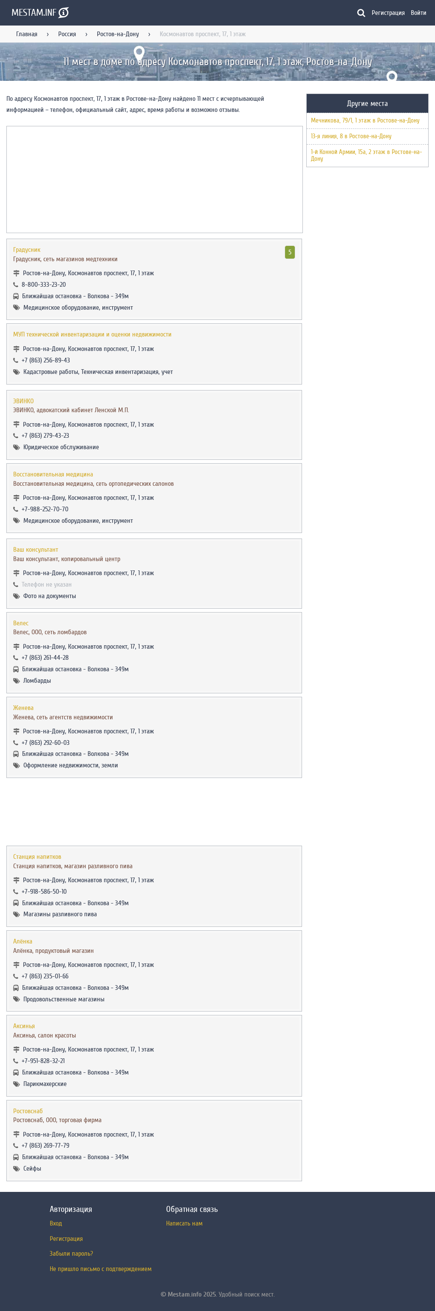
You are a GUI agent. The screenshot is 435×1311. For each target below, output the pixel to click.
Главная (26, 34)
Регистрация (388, 13)
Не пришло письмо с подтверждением (101, 1269)
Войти (419, 13)
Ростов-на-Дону (118, 34)
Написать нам (184, 1223)
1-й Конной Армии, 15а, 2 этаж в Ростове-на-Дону (366, 155)
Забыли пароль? (71, 1253)
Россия (67, 34)
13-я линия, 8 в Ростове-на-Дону (351, 136)
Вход (56, 1223)
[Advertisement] (154, 811)
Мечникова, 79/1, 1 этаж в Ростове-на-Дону (365, 120)
